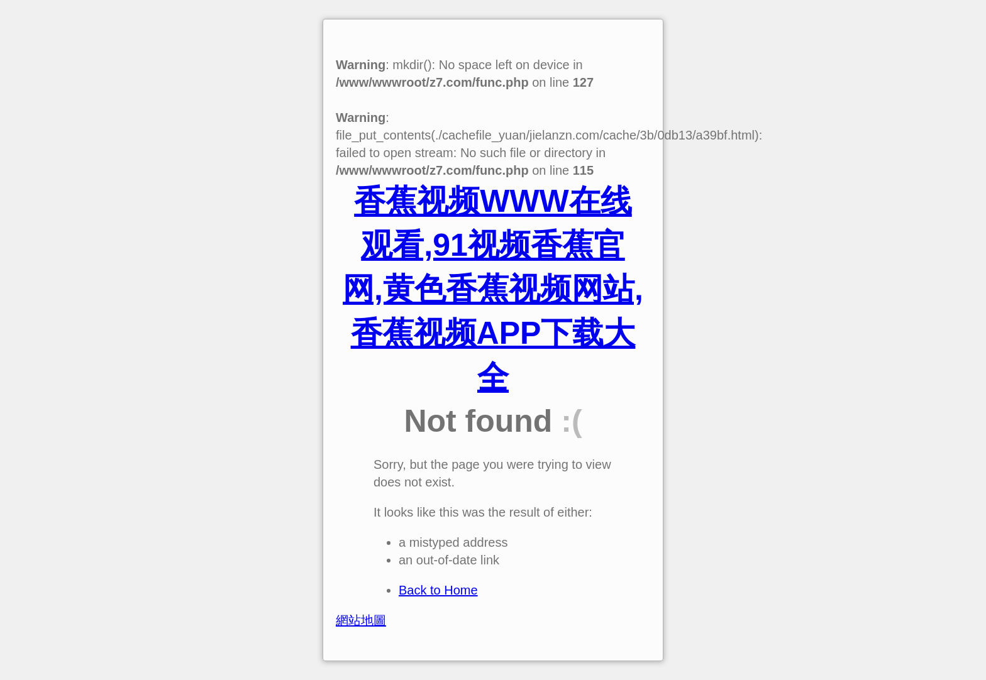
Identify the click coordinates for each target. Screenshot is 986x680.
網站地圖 (361, 620)
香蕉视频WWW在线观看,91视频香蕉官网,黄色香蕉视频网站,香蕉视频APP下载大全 (493, 289)
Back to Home (438, 590)
